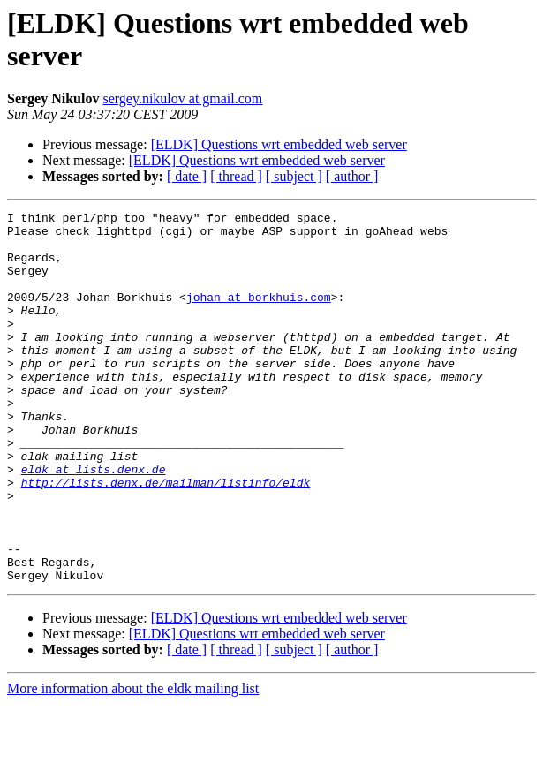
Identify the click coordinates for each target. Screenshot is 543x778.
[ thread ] (236, 176)
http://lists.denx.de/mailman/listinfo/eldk (166, 538)
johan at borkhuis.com (258, 315)
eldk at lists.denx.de (93, 522)
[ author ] (352, 176)
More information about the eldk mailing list (133, 762)
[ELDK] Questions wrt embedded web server (279, 144)
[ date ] (187, 176)
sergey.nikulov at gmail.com (182, 98)
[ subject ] (294, 176)
